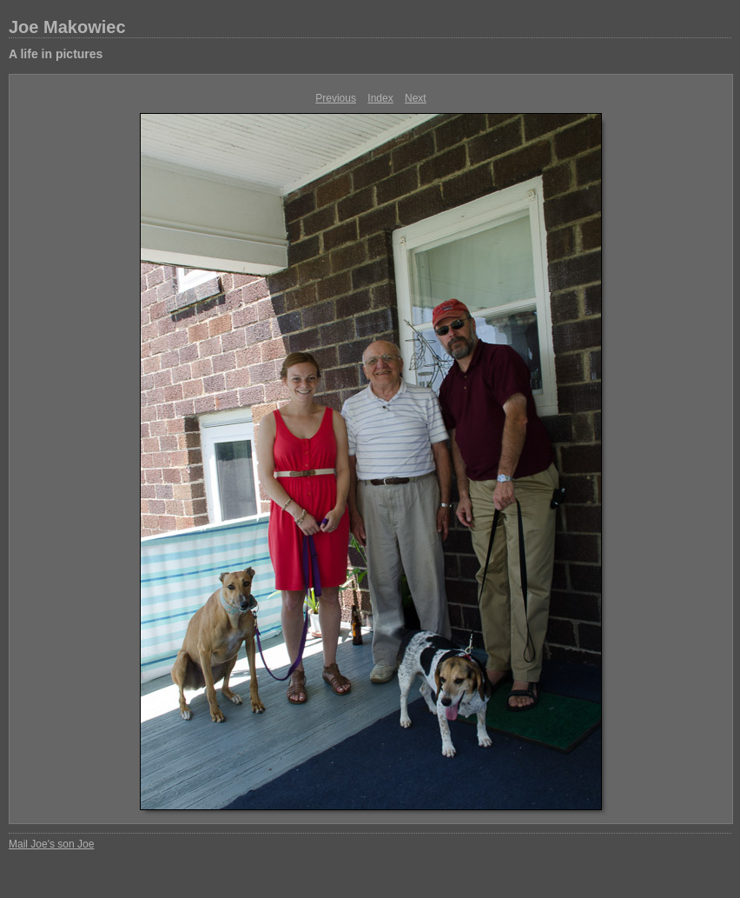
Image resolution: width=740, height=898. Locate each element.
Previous (335, 98)
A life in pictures (55, 54)
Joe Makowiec (67, 27)
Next (415, 98)
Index (380, 98)
